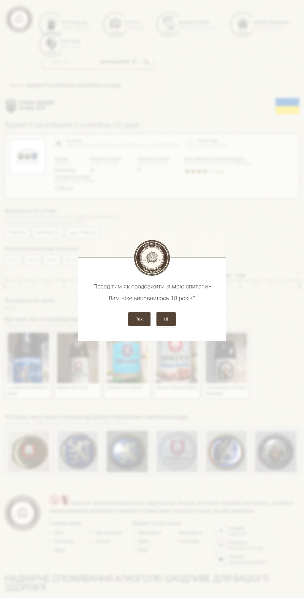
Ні (166, 319)
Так (139, 319)
